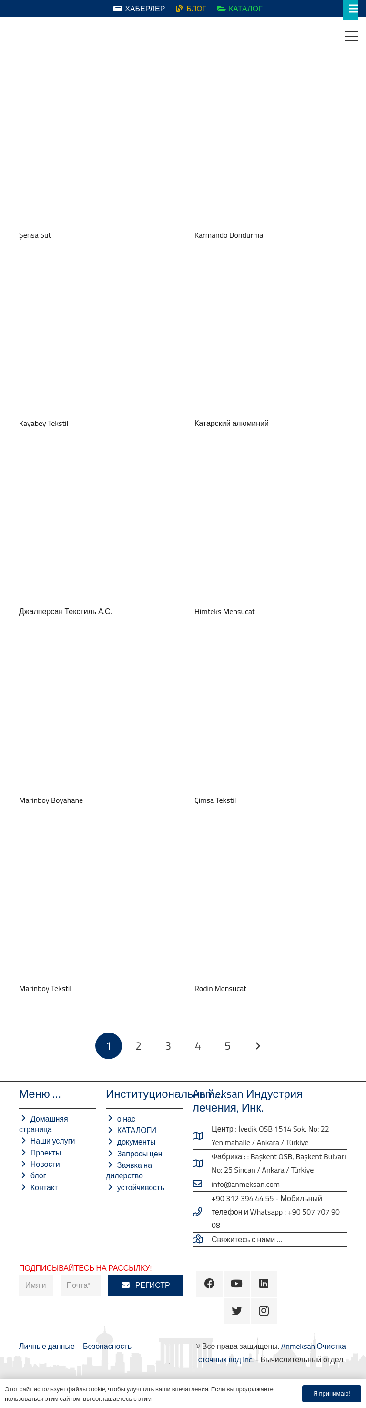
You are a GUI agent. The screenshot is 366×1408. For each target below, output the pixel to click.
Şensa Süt (35, 235)
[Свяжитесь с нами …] (202, 1239)
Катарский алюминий (231, 423)
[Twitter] (237, 1311)
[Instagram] (264, 1311)
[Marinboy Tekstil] (95, 904)
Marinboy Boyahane (51, 800)
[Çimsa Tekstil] (270, 715)
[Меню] (352, 36)
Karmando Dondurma (228, 235)
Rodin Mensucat (220, 988)
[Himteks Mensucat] (270, 527)
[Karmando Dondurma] (270, 150)
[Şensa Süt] (95, 150)
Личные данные (47, 1346)
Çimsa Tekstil (215, 800)
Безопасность (107, 1346)
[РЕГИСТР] (145, 1285)
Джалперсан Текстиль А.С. (65, 611)
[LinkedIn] (264, 1284)
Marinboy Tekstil (45, 988)
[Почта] (81, 1285)
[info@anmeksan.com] (202, 1184)
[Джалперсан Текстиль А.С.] (95, 527)
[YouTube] (237, 1284)
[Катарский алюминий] (270, 339)
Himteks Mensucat (224, 611)
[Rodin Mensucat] (270, 904)
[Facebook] (209, 1284)
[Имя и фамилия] (36, 1285)
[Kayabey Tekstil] (95, 339)
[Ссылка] (15, 36)
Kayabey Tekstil (43, 423)
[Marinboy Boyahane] (95, 715)
